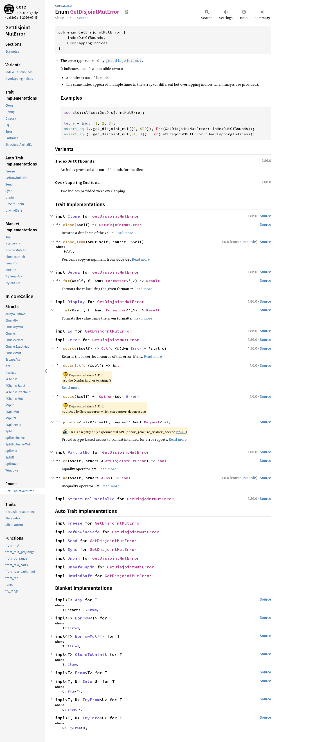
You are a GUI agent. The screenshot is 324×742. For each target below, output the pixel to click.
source (69, 348)
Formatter (116, 280)
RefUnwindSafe (84, 531)
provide (71, 422)
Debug (74, 272)
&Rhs (105, 478)
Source (82, 18)
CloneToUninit (91, 654)
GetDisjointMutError (115, 216)
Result (153, 280)
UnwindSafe (80, 575)
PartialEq (79, 452)
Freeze (75, 523)
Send (72, 540)
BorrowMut (86, 636)
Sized (92, 610)
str (118, 365)
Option (108, 348)
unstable (249, 242)
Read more (124, 232)
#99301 (181, 432)
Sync (72, 549)
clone (68, 224)
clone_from (74, 241)
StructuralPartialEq (91, 498)
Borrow (82, 618)
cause (68, 396)
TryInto (91, 717)
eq (65, 460)
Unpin (74, 558)
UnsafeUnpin (81, 567)
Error (74, 339)
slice (68, 5)
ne (65, 478)
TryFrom (91, 699)
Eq (70, 331)
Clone (74, 216)
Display (76, 301)
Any (78, 599)
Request (152, 422)
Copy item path (126, 12)
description (75, 365)
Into (87, 681)
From (80, 672)
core (21, 7)
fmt (66, 280)
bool (162, 460)
